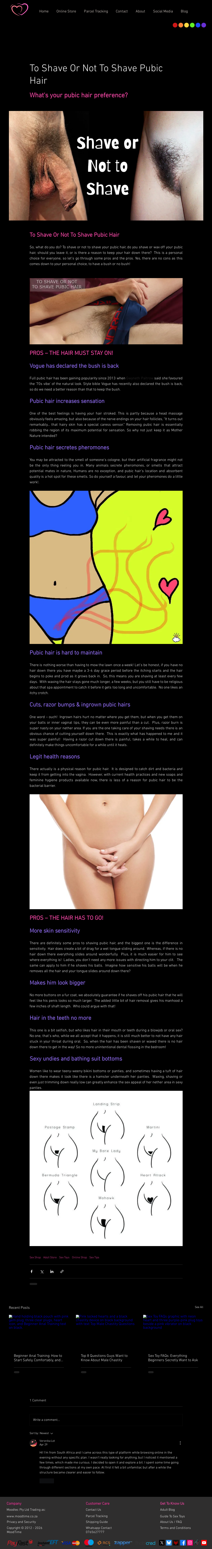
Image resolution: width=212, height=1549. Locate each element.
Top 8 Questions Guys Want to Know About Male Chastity (104, 1358)
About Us (167, 1522)
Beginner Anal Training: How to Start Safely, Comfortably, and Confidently (38, 1358)
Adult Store (50, 1257)
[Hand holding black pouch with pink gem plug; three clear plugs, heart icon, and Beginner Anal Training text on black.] (39, 1332)
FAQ (179, 1522)
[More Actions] (180, 1443)
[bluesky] (169, 1542)
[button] (142, 9)
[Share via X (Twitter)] (42, 1271)
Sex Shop (35, 1257)
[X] (162, 1542)
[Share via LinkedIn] (52, 1271)
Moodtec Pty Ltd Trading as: (26, 1510)
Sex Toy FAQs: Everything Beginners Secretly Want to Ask (173, 1358)
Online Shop (79, 1257)
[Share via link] (62, 1271)
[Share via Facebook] (32, 1271)
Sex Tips (94, 1257)
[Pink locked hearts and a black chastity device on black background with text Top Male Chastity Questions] (106, 1332)
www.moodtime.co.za (22, 1516)
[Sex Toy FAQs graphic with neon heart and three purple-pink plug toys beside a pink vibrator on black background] (173, 1332)
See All (199, 1307)
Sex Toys (64, 1257)
